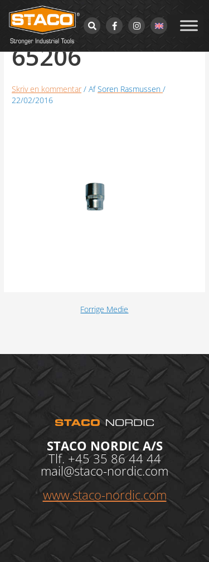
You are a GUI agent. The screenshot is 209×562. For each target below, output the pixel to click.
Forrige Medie (104, 309)
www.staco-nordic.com (105, 494)
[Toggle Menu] (189, 25)
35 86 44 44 (127, 458)
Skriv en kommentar (46, 89)
